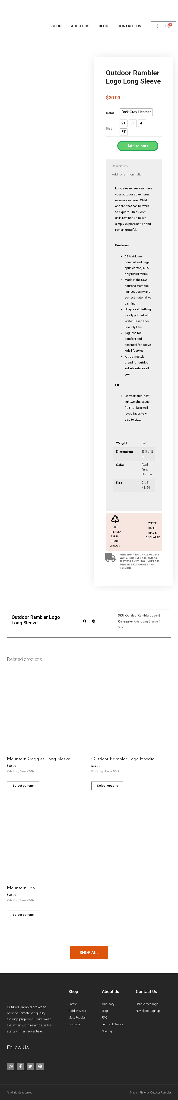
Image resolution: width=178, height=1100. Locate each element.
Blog (103, 26)
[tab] (120, 166)
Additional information (127, 174)
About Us (80, 26)
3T (148, 482)
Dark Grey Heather (147, 470)
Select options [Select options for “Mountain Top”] (27, 916)
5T (149, 487)
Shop (56, 26)
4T (143, 487)
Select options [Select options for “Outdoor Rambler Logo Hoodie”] (111, 786)
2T (143, 482)
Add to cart (137, 145)
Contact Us (129, 26)
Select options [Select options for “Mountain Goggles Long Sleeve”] (27, 786)
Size (109, 128)
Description (120, 166)
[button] (136, 112)
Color (110, 113)
